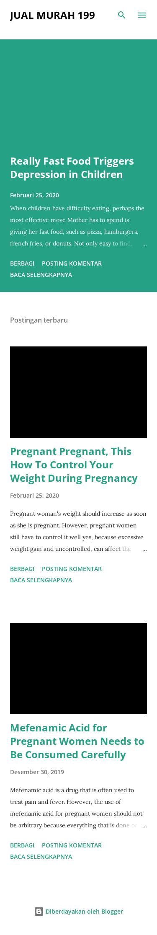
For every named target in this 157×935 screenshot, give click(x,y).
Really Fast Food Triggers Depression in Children (72, 167)
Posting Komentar (72, 263)
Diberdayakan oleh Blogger (78, 911)
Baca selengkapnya (41, 275)
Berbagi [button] (22, 263)
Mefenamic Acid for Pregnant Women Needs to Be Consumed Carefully (77, 741)
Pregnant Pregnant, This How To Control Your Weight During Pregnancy (74, 464)
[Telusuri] (122, 15)
